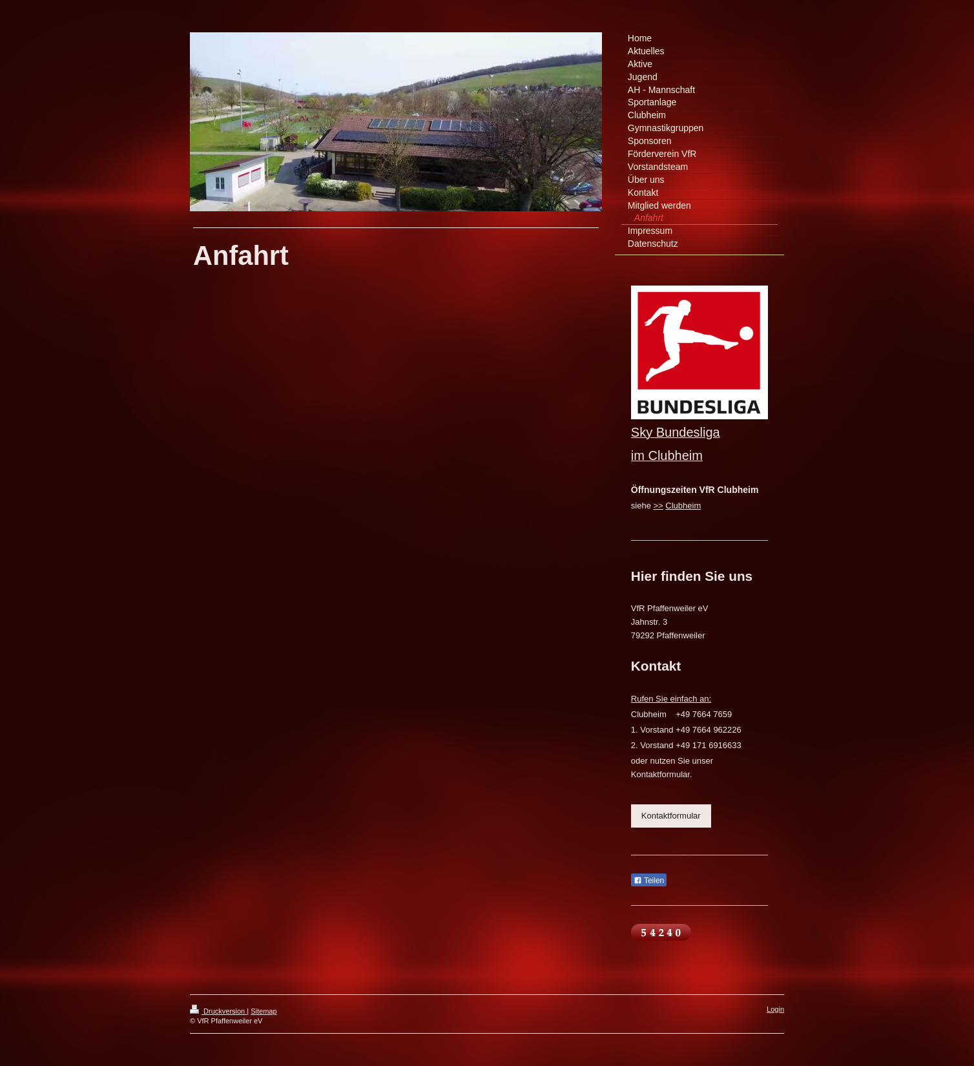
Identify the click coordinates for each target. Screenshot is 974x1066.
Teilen (649, 880)
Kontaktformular (671, 815)
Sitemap (263, 1011)
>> (658, 505)
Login (775, 1009)
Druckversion (218, 1011)
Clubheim (683, 505)
